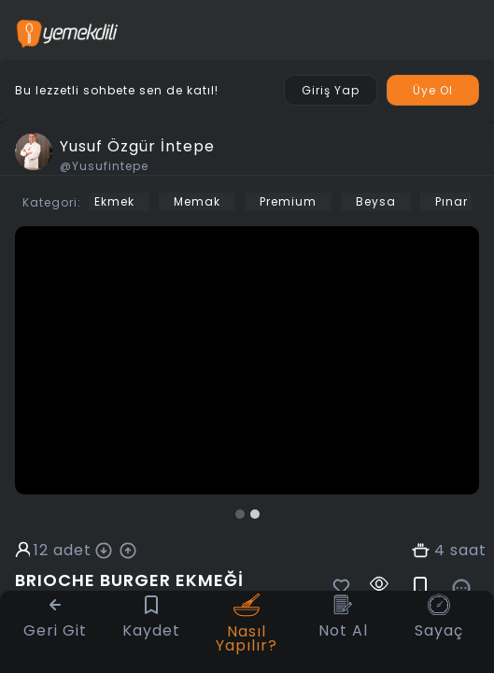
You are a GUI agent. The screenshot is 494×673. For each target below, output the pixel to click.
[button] (240, 514)
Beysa (376, 201)
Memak (197, 201)
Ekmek (114, 201)
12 (41, 550)
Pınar (451, 201)
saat (468, 550)
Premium (288, 201)
